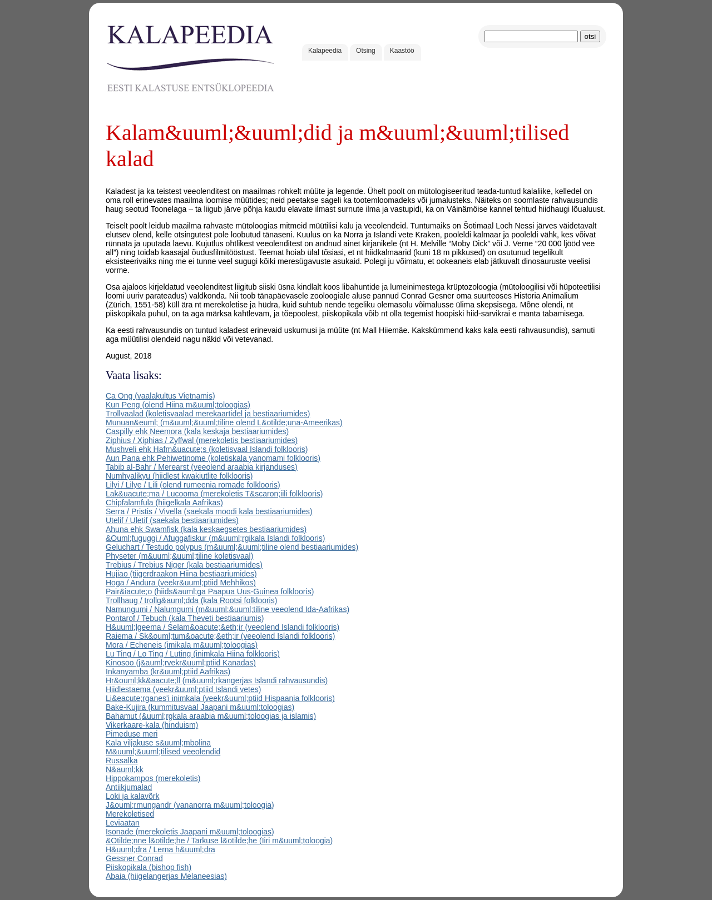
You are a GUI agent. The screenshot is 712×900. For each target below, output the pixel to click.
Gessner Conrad (134, 858)
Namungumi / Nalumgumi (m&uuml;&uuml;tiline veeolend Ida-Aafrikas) (227, 609)
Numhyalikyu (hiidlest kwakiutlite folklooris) (179, 475)
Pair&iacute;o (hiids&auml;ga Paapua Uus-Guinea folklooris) (210, 591)
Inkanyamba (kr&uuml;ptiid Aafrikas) (168, 671)
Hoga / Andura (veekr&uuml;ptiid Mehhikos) (181, 582)
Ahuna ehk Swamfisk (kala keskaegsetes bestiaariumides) (206, 529)
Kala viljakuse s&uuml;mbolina (158, 742)
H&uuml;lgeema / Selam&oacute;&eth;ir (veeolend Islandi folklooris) (222, 627)
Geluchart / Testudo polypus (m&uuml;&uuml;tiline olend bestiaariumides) (232, 547)
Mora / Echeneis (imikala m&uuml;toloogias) (182, 644)
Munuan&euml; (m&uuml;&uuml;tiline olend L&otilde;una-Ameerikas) (224, 422)
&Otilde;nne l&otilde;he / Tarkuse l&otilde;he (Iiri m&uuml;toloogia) (219, 840)
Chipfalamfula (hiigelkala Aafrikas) (164, 502)
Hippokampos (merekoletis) (153, 778)
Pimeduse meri (131, 733)
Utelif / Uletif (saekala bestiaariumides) (172, 520)
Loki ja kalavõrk (133, 796)
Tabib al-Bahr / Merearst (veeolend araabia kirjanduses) (202, 467)
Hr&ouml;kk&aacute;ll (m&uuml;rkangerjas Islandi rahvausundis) (217, 680)
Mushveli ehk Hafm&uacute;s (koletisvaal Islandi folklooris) (207, 449)
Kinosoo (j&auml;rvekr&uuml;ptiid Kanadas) (181, 662)
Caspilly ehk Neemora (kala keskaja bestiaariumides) (197, 431)
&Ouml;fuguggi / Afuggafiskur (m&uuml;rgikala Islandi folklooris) (215, 538)
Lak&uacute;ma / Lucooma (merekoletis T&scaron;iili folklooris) (214, 493)
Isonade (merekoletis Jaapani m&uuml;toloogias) (190, 831)
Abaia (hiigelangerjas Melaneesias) (166, 876)
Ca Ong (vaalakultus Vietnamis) (160, 395)
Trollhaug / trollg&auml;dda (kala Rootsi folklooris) (191, 600)
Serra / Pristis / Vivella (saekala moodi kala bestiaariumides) (209, 511)
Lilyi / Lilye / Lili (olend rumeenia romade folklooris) (193, 484)
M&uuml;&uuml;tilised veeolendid (163, 751)
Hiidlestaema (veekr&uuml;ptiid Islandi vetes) (183, 689)
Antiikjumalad (129, 787)
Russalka (122, 760)
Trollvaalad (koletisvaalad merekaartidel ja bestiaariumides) (208, 413)
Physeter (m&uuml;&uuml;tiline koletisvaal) (179, 555)
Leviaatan (123, 822)
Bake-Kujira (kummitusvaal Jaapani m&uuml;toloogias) (200, 707)
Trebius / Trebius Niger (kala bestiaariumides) (184, 564)
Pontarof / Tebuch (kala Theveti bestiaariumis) (185, 618)
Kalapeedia (325, 50)
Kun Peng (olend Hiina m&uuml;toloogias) (178, 404)
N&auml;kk (125, 769)
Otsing (365, 50)
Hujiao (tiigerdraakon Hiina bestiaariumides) (181, 573)
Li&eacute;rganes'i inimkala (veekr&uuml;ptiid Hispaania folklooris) (220, 698)
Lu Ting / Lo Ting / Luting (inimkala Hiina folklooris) (193, 653)
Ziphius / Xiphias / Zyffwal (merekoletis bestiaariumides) (202, 440)
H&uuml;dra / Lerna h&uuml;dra (160, 849)
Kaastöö (402, 50)
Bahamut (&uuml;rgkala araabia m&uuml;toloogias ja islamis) (211, 716)
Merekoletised (130, 813)
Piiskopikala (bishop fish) (148, 867)
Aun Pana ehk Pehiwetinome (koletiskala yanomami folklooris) (213, 458)
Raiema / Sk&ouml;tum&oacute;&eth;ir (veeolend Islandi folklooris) (220, 636)
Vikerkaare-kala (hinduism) (152, 724)
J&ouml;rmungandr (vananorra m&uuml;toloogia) (190, 804)
